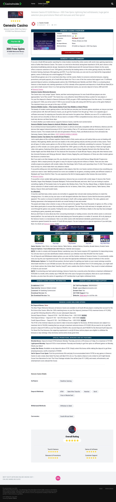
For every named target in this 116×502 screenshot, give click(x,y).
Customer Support (91, 455)
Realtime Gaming (66, 381)
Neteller (86, 391)
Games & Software (91, 449)
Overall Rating (72, 436)
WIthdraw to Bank (66, 406)
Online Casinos (43, 4)
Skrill (95, 391)
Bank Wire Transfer (74, 391)
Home (33, 4)
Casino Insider (44, 23)
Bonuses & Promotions (53, 455)
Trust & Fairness (53, 449)
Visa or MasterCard (66, 395)
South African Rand (66, 416)
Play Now (15, 41)
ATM (61, 391)
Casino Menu (12, 498)
